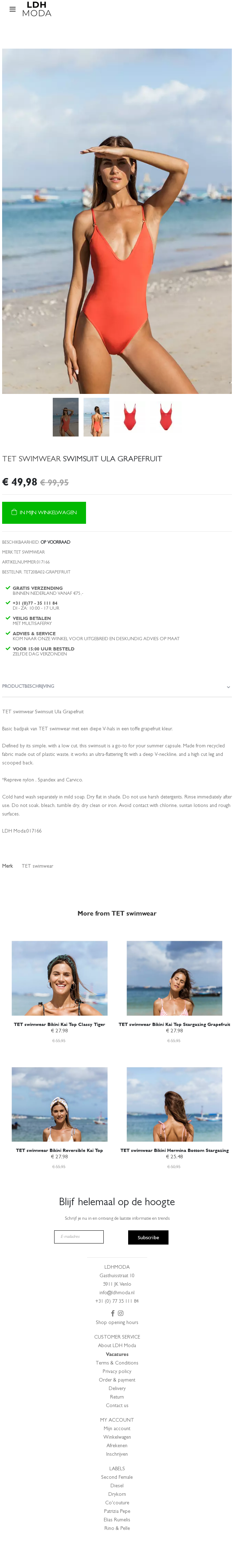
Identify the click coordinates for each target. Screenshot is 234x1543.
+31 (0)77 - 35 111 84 (35, 603)
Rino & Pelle (117, 1528)
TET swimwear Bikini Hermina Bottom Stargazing (174, 1150)
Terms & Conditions (117, 1363)
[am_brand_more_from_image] (59, 972)
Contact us (117, 1406)
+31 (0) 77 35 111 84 (117, 1301)
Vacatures (117, 1354)
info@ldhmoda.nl (117, 1293)
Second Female (117, 1477)
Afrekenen (117, 1446)
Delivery (117, 1388)
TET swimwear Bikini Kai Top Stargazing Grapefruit (174, 1024)
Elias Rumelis (117, 1520)
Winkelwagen (117, 1437)
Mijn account (117, 1429)
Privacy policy (117, 1371)
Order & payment (117, 1380)
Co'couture (117, 1503)
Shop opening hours (117, 1322)
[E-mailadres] (79, 1236)
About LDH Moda (117, 1346)
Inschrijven (117, 1454)
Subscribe (148, 1237)
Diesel (117, 1486)
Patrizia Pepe (117, 1511)
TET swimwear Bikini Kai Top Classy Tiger (59, 1024)
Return (117, 1397)
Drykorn (117, 1494)
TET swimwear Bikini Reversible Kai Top (59, 1150)
